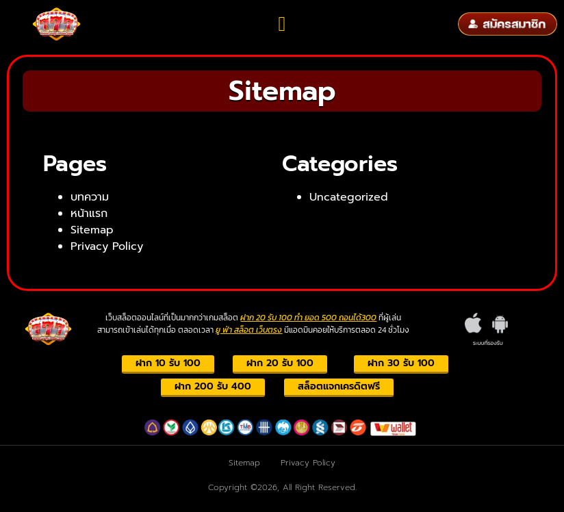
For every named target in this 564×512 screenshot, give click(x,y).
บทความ (89, 197)
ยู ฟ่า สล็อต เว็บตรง (249, 330)
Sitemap (92, 230)
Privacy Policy (106, 246)
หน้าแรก (88, 213)
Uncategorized (348, 197)
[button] (282, 24)
